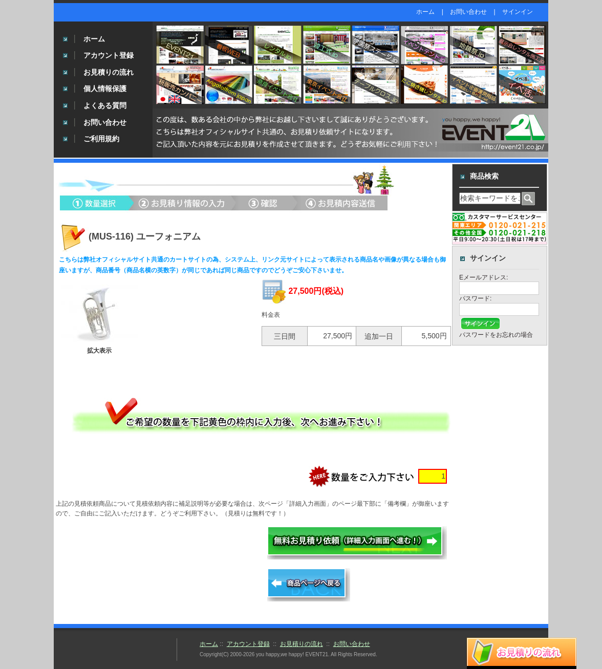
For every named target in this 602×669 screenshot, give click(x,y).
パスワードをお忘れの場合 (496, 334)
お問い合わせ (468, 11)
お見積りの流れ (108, 72)
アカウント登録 (108, 55)
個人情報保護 (104, 88)
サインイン (517, 11)
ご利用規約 (101, 139)
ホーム (425, 11)
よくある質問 (104, 105)
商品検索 (484, 176)
